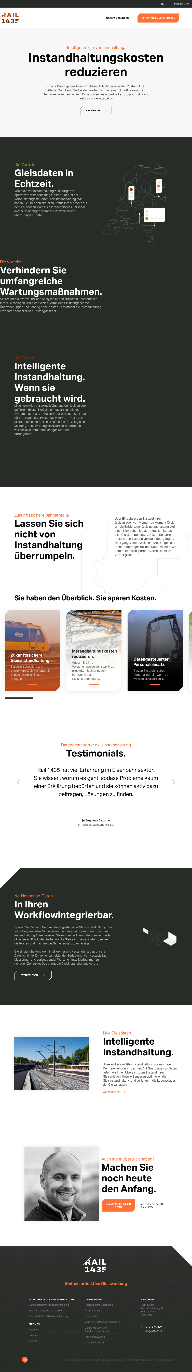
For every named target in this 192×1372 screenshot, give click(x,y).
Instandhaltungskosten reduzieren (47, 1310)
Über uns (33, 1335)
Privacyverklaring (165, 1359)
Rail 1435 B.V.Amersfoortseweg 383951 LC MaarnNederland (152, 1309)
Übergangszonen (94, 1310)
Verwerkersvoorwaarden (140, 1359)
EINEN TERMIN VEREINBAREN (158, 18)
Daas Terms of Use (115, 1359)
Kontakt (33, 1341)
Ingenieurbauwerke (95, 1336)
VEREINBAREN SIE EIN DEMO (118, 1205)
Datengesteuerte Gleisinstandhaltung (49, 1304)
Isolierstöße (91, 1316)
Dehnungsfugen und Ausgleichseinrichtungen (98, 1329)
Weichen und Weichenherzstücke (102, 1322)
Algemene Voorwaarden (89, 1359)
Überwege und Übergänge (99, 1304)
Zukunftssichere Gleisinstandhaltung (48, 1316)
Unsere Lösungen (94, 1342)
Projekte (33, 1329)
